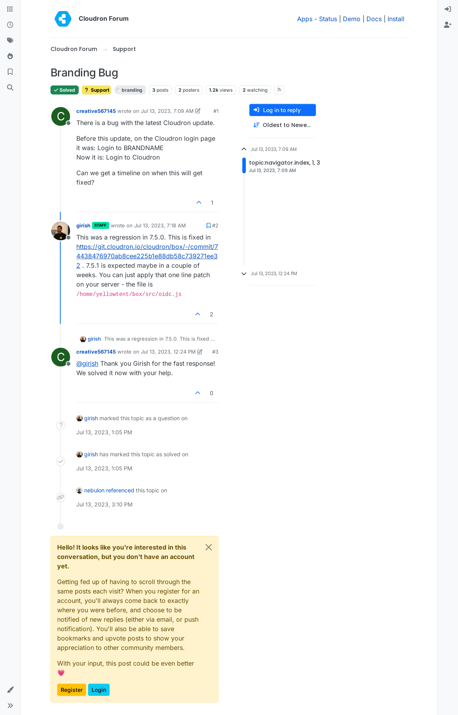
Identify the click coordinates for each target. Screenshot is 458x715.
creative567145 (96, 111)
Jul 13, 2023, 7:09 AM (167, 111)
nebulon (94, 490)
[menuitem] (448, 9)
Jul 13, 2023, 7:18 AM (160, 225)
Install (396, 19)
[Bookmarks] (10, 72)
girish (83, 225)
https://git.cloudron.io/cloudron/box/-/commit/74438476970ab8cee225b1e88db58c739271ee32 (147, 256)
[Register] (448, 25)
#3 (215, 351)
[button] (10, 690)
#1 (215, 111)
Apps (304, 19)
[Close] (208, 547)
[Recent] (10, 25)
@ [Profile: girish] (87, 363)
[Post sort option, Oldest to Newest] (282, 125)
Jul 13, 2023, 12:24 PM (168, 351)
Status (328, 19)
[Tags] (10, 40)
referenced (120, 490)
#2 (215, 225)
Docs (374, 19)
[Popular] (10, 56)
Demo (352, 19)
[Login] (448, 9)
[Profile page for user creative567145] (60, 116)
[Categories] (10, 9)
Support (96, 90)
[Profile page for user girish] (60, 230)
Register (72, 689)
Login (99, 689)
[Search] (10, 88)
